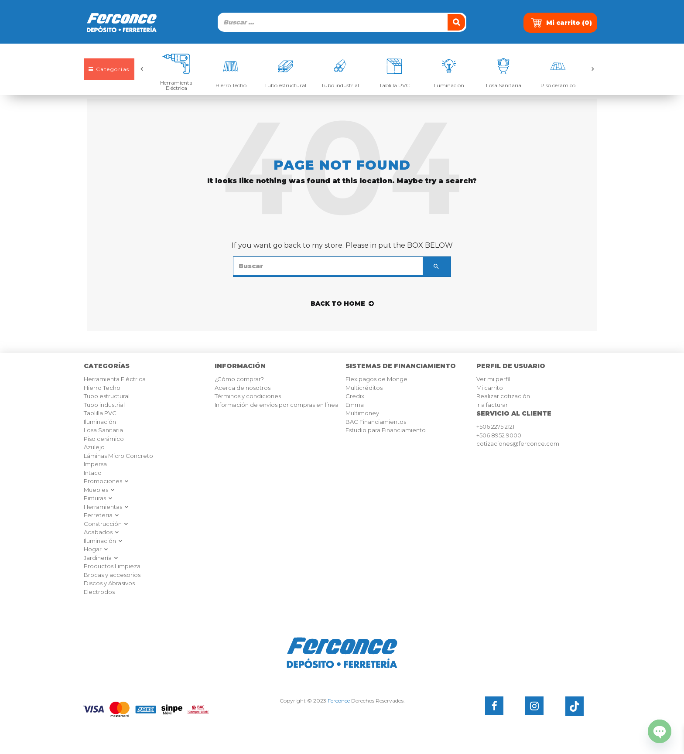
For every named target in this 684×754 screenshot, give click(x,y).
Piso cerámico (557, 85)
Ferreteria (102, 515)
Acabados (102, 532)
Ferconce (339, 700)
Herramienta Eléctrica (176, 85)
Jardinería (101, 557)
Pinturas (98, 498)
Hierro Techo (230, 85)
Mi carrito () (561, 22)
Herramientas (106, 506)
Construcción (106, 523)
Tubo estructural (285, 85)
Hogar (96, 549)
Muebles (99, 489)
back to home (342, 303)
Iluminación (449, 85)
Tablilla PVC (394, 85)
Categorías (109, 69)
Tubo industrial (340, 85)
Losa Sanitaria (503, 85)
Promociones (106, 481)
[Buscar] (457, 22)
